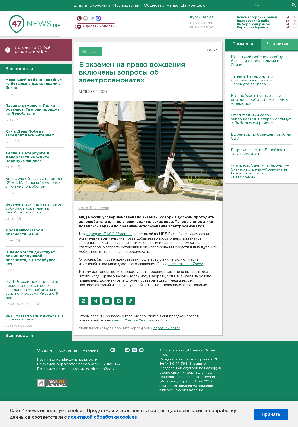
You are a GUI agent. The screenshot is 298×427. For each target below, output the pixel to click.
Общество (154, 5)
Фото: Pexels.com (94, 208)
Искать (294, 5)
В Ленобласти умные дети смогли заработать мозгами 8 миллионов (259, 99)
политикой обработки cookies (102, 417)
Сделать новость (98, 26)
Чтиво (173, 5)
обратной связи (166, 328)
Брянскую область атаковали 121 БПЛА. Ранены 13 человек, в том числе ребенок (34, 186)
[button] (83, 301)
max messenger (98, 18)
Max (141, 350)
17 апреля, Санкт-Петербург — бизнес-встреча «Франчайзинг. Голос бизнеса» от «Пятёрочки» (260, 171)
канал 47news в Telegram (133, 320)
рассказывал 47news (185, 264)
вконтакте (85, 18)
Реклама (91, 350)
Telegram (134, 350)
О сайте (44, 350)
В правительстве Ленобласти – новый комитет (261, 152)
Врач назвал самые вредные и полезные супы (34, 321)
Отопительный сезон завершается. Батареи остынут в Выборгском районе (261, 119)
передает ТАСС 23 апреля (109, 234)
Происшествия (127, 5)
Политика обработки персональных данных (79, 364)
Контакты (67, 350)
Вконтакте (112, 350)
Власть (80, 5)
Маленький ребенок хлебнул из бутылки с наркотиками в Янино (261, 61)
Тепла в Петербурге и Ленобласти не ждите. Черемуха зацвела (252, 80)
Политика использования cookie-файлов (75, 369)
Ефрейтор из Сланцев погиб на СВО (261, 136)
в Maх (162, 320)
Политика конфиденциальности (67, 359)
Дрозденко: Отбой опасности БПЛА (32, 49)
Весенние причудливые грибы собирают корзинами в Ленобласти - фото (34, 212)
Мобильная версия (79, 18)
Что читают (279, 44)
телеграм (92, 18)
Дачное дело (193, 5)
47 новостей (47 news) (182, 350)
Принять (271, 414)
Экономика (100, 5)
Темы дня (242, 44)
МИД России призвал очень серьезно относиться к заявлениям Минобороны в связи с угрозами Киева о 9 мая (34, 293)
